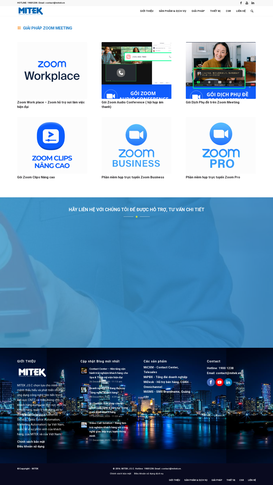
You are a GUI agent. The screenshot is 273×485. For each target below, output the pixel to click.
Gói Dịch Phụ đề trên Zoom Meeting (212, 102)
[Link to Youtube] (247, 3)
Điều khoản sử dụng (30, 446)
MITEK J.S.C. (128, 468)
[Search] (252, 11)
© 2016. (117, 468)
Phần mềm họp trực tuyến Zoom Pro (213, 177)
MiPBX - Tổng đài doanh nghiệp (165, 377)
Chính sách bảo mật (31, 441)
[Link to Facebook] (241, 3)
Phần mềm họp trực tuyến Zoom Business (133, 177)
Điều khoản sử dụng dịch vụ (148, 473)
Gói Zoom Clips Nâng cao (36, 177)
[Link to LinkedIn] (253, 3)
